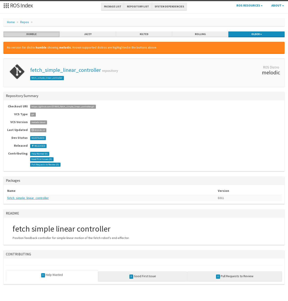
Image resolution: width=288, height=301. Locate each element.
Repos (24, 22)
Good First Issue (142, 276)
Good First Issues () (42, 159)
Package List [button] (112, 6)
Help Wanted (52, 275)
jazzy (88, 34)
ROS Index (18, 5)
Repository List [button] (138, 6)
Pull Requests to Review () (45, 164)
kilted (144, 34)
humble (31, 34)
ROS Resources (249, 5)
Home (11, 22)
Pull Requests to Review (234, 276)
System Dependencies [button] (169, 6)
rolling (200, 34)
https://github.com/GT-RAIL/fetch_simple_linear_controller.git (63, 106)
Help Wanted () (40, 153)
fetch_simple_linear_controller (65, 69)
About (277, 5)
